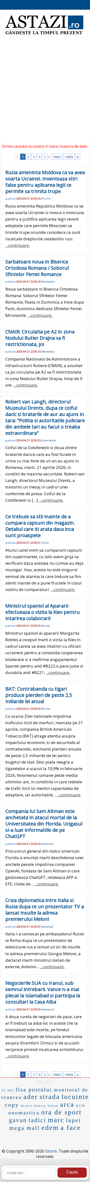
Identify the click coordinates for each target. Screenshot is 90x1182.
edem (50, 1127)
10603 (69, 157)
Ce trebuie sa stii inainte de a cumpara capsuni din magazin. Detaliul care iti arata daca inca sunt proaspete (40, 526)
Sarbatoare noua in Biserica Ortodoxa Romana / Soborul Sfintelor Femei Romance (37, 268)
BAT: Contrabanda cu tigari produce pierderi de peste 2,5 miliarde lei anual (38, 695)
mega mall (24, 1128)
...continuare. (17, 245)
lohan (53, 1105)
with (80, 1105)
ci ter (8, 1090)
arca (67, 1104)
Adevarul (48, 1009)
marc (56, 1120)
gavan (18, 1120)
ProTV (46, 198)
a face (71, 1127)
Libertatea (48, 440)
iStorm (51, 1151)
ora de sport (61, 1112)
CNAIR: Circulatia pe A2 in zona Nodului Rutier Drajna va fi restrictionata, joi (39, 338)
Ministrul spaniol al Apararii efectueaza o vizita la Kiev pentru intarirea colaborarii (42, 612)
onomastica (24, 1113)
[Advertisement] (45, 91)
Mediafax (48, 281)
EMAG (45, 1082)
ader (31, 1096)
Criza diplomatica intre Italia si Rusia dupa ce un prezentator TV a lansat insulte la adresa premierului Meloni (44, 909)
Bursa (45, 625)
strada (50, 1096)
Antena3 (47, 844)
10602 (57, 157)
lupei (73, 1120)
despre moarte (33, 1105)
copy (12, 1105)
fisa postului (34, 1090)
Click (45, 542)
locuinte (75, 1096)
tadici (37, 1120)
